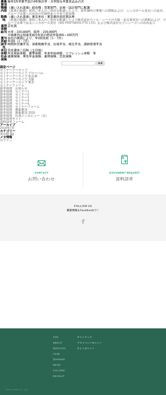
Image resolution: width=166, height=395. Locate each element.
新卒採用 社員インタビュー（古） (24, 115)
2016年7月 (7, 127)
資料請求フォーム (12, 121)
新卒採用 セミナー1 (14, 91)
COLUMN (59, 370)
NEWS (57, 364)
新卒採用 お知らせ (13, 88)
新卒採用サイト (10, 118)
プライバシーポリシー (89, 342)
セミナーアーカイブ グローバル (21, 73)
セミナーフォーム (12, 85)
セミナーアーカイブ (13, 70)
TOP (56, 337)
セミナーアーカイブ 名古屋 (18, 76)
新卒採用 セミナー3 (14, 97)
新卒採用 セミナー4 (14, 100)
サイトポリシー (85, 348)
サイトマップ (84, 337)
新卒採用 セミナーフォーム (20, 106)
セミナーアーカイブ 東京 (17, 82)
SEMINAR (59, 359)
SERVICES (59, 348)
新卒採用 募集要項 (13, 109)
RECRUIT (59, 376)
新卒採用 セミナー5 (14, 103)
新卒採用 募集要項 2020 (17, 112)
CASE (56, 353)
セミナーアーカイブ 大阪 (17, 79)
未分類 (4, 134)
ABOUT (57, 342)
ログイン (6, 140)
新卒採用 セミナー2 (14, 94)
